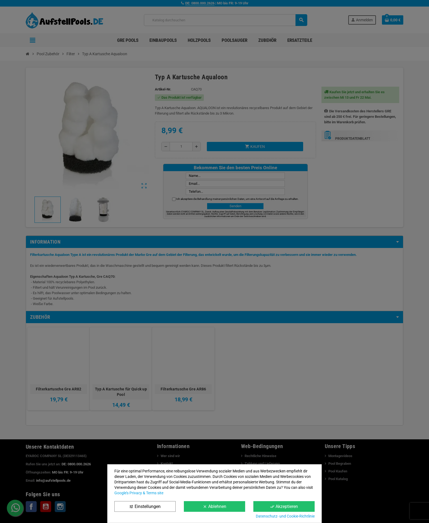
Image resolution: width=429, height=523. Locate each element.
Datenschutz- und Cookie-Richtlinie (285, 516)
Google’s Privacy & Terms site (138, 493)
